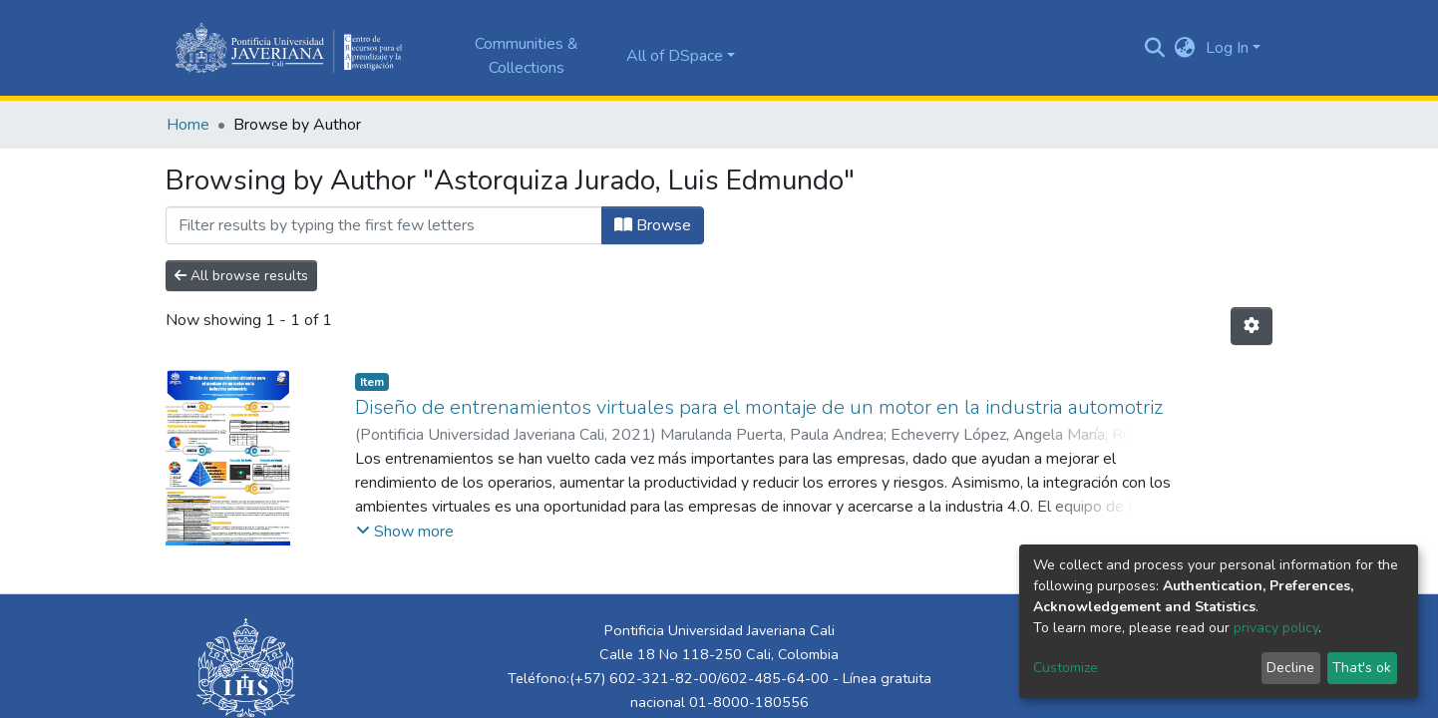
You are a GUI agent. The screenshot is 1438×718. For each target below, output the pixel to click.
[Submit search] (1155, 48)
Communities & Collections (526, 56)
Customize (1065, 667)
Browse (652, 225)
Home (188, 125)
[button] (1185, 48)
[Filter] (384, 225)
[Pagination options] (1251, 326)
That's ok (1361, 667)
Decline (1290, 667)
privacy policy (1276, 627)
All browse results (241, 275)
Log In (1227, 48)
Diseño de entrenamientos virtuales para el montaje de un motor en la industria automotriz (759, 407)
